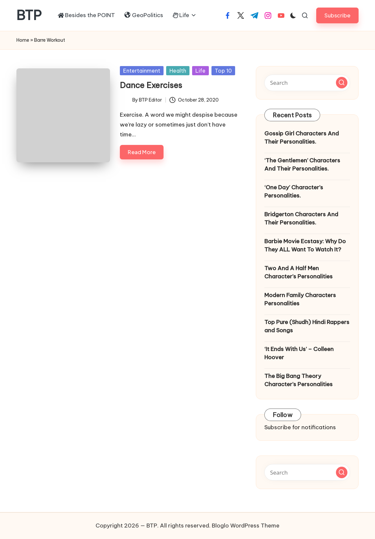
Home (22, 40)
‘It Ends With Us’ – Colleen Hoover (299, 353)
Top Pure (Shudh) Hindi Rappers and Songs (306, 326)
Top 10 (223, 70)
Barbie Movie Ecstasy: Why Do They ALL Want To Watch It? (305, 245)
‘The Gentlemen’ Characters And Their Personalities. (302, 165)
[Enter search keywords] (307, 83)
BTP (29, 15)
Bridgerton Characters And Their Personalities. (301, 218)
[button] (337, 15)
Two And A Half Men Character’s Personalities (298, 272)
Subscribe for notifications (300, 427)
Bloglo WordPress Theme (245, 525)
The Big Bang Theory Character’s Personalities (298, 380)
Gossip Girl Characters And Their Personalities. (301, 138)
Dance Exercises (151, 85)
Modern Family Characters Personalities (300, 299)
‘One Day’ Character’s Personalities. (293, 191)
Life (200, 70)
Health (177, 70)
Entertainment (141, 70)
